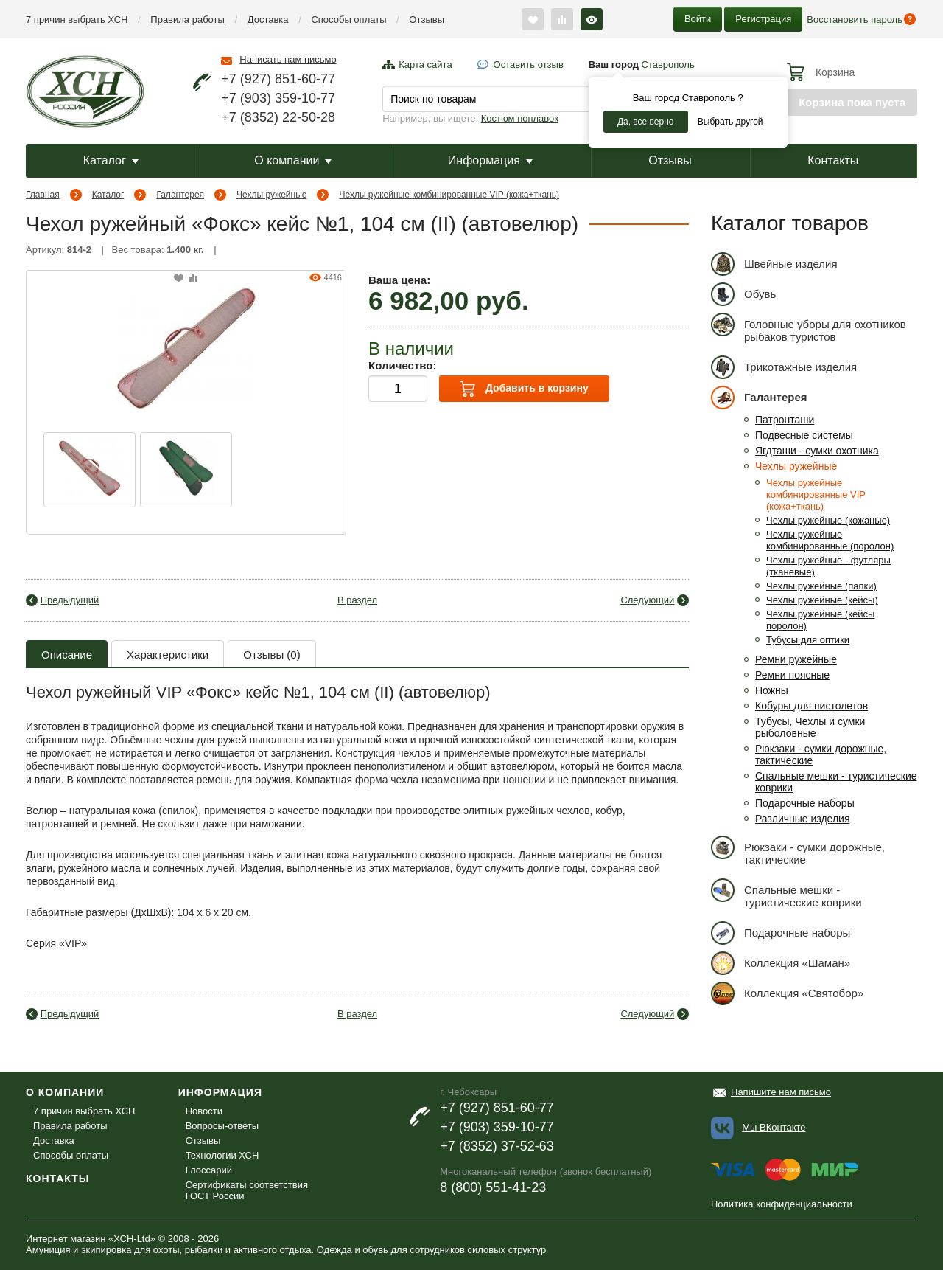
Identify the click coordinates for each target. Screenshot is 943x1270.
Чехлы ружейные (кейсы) (822, 599)
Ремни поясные (792, 675)
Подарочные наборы (805, 803)
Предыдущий (70, 599)
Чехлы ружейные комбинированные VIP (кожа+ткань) (450, 195)
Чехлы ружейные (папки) (821, 585)
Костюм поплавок (519, 118)
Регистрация (763, 18)
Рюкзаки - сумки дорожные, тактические (798, 851)
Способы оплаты (348, 19)
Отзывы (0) (271, 654)
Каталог (111, 160)
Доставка (268, 19)
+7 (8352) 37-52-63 (497, 1146)
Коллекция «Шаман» (780, 962)
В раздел (357, 599)
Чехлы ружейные (271, 195)
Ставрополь (668, 64)
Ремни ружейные (796, 659)
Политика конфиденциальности (781, 1204)
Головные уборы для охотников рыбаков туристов (808, 328)
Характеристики (167, 654)
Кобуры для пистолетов (811, 706)
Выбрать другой (730, 122)
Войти (697, 18)
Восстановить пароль (854, 19)
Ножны (771, 690)
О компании (293, 160)
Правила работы (187, 19)
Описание (66, 654)
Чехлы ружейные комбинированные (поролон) (830, 540)
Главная (43, 195)
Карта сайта (425, 64)
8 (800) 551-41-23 (493, 1187)
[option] (89, 469)
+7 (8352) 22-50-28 (278, 117)
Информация (490, 160)
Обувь (743, 293)
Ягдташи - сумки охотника (817, 451)
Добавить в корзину (524, 389)
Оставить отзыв (529, 64)
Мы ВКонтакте (773, 1127)
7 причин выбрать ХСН (76, 19)
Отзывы (426, 19)
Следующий (647, 599)
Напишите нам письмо (781, 1091)
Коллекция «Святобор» (787, 993)
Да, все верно (645, 122)
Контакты (832, 160)
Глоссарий (209, 1170)
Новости (204, 1111)
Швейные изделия (774, 263)
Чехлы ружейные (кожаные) (828, 520)
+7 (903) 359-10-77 (278, 98)
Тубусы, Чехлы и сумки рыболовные (810, 727)
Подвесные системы (804, 435)
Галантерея (180, 195)
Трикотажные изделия (784, 366)
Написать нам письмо (287, 59)
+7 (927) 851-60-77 (278, 79)
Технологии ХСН (222, 1155)
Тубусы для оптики (807, 639)
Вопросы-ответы (222, 1125)
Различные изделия (802, 819)
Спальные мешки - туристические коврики (786, 893)
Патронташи (784, 420)
